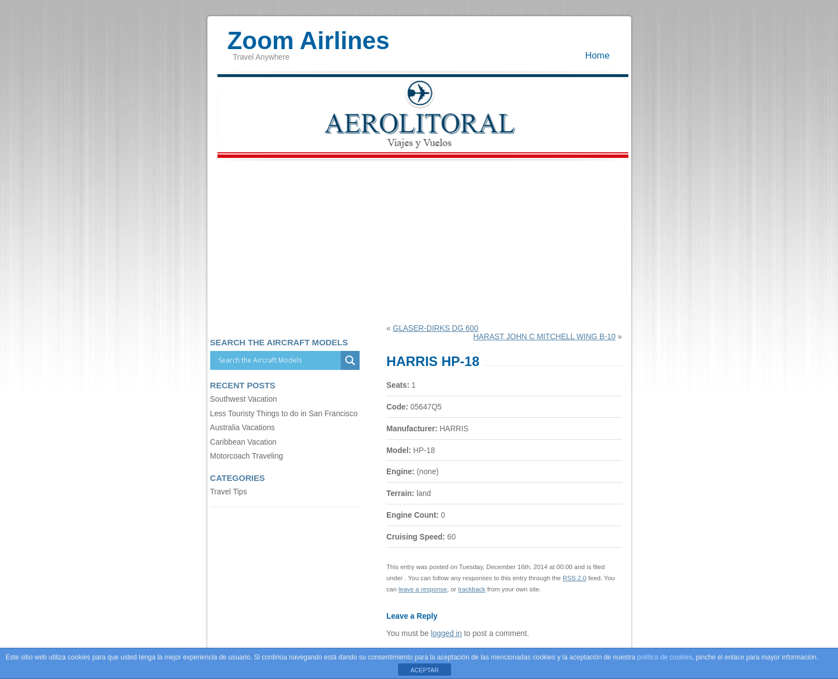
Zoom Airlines (308, 35)
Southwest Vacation (243, 399)
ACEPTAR (424, 670)
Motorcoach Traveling (246, 456)
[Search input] (278, 360)
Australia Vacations (242, 427)
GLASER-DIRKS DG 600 (435, 328)
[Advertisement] (419, 240)
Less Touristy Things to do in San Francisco (284, 414)
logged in (446, 633)
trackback (472, 589)
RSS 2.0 (575, 578)
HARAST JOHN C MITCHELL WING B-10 (544, 337)
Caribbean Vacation (243, 442)
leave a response (423, 589)
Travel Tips (229, 492)
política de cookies (664, 657)
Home (597, 55)
